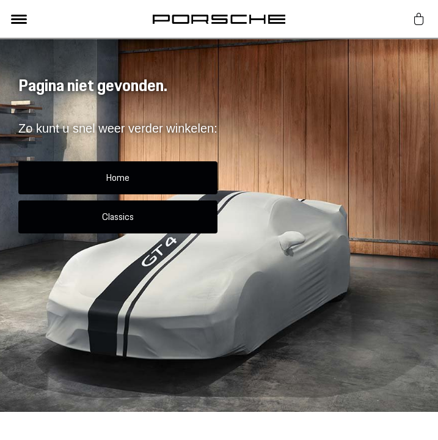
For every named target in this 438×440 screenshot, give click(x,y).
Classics (118, 217)
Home (118, 177)
